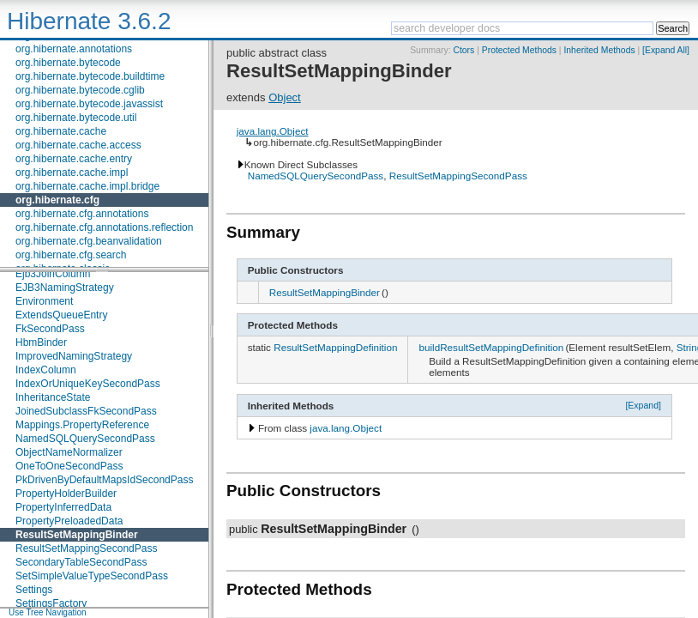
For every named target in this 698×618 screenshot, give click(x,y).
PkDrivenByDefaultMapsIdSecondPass (104, 480)
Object (284, 97)
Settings (33, 590)
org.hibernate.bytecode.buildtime (90, 76)
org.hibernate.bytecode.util (75, 118)
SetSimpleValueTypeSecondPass (91, 576)
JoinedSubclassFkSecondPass (86, 411)
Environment (44, 301)
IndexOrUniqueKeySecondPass (87, 384)
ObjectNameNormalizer (69, 452)
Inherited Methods (599, 50)
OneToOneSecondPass (69, 466)
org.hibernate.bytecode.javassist (89, 104)
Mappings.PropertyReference (82, 425)
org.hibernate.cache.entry (73, 159)
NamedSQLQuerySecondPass (85, 439)
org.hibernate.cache (60, 131)
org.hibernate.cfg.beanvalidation (88, 241)
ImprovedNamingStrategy (73, 356)
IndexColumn (45, 370)
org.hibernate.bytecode (68, 63)
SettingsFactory (51, 603)
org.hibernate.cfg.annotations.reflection (104, 227)
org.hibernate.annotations (73, 49)
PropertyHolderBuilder (66, 494)
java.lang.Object (273, 130)
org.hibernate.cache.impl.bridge (87, 186)
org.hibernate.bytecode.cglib (80, 90)
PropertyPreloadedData (69, 521)
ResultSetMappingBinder (76, 535)
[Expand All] (665, 50)
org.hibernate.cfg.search (70, 255)
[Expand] (643, 405)
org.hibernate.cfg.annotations (81, 214)
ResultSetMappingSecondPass (86, 548)
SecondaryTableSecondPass (81, 562)
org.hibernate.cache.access (78, 145)
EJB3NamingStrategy (64, 288)
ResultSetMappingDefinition (335, 347)
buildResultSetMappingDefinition (490, 347)
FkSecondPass (50, 329)
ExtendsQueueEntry (61, 315)
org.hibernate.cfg (57, 200)
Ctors (463, 50)
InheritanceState (52, 397)
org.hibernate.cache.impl (71, 173)
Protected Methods (519, 50)
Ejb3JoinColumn (52, 274)
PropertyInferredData (63, 507)
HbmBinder (41, 342)
